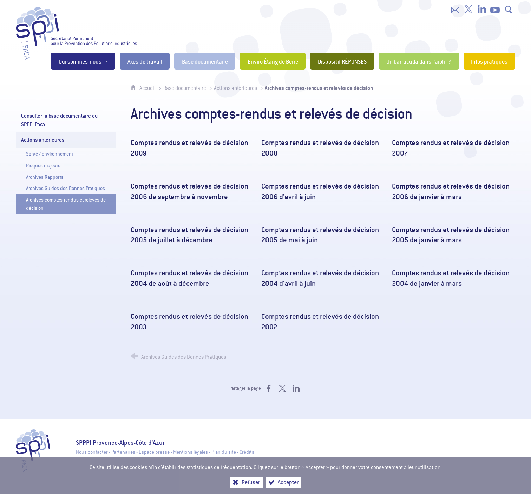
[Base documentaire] (204, 61)
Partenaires (123, 452)
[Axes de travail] (145, 61)
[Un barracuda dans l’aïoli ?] (419, 61)
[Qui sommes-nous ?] (83, 61)
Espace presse (154, 452)
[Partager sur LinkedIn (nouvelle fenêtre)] (296, 388)
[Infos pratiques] (489, 61)
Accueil (148, 88)
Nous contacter (92, 452)
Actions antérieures (235, 88)
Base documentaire (184, 88)
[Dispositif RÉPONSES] (342, 61)
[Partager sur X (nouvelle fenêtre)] (282, 388)
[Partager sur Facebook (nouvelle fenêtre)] (269, 388)
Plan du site (223, 452)
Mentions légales (190, 452)
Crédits (247, 452)
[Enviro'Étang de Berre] (273, 61)
